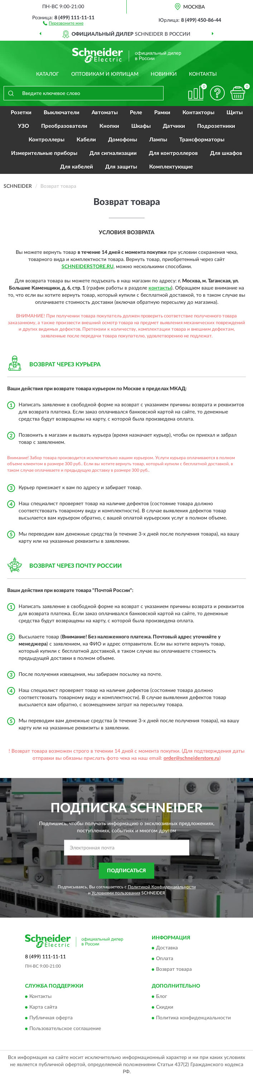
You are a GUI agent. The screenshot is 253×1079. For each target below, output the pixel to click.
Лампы (158, 139)
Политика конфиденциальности (193, 1017)
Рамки (162, 112)
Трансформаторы (201, 139)
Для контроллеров (173, 153)
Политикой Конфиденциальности (162, 887)
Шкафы (141, 126)
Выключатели (61, 112)
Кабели (86, 139)
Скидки (164, 1007)
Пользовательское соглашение (65, 1028)
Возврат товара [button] (174, 969)
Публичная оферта (51, 1017)
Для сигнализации (113, 153)
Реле (136, 112)
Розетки (21, 112)
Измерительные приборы (44, 153)
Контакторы (198, 112)
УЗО (23, 126)
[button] (63, 23)
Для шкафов (226, 153)
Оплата (164, 959)
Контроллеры (46, 139)
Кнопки (109, 126)
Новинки (164, 74)
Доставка (167, 948)
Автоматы (105, 112)
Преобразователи (64, 126)
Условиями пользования (116, 893)
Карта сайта (43, 1007)
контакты (160, 288)
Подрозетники (216, 126)
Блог (161, 996)
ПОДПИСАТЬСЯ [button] (126, 870)
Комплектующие (171, 167)
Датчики (174, 126)
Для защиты (121, 167)
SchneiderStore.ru (87, 266)
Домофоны (122, 139)
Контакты (203, 74)
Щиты (235, 112)
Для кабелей (76, 167)
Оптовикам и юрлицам (104, 74)
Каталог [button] (47, 74)
